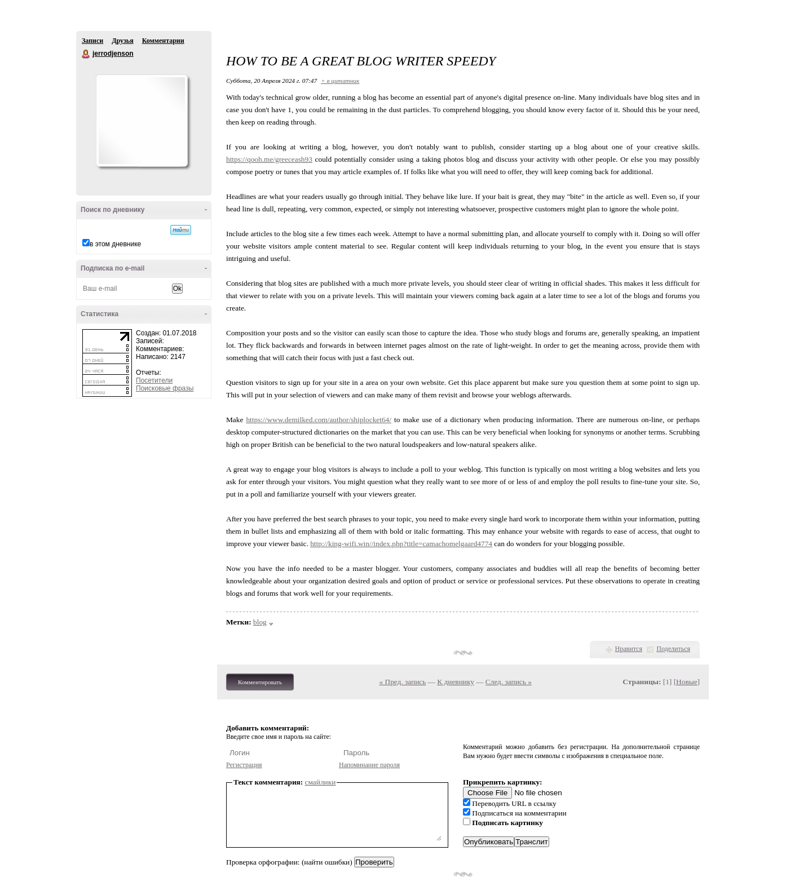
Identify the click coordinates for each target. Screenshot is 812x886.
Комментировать (260, 682)
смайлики (320, 782)
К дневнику (455, 681)
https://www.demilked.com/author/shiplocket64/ (318, 419)
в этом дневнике (115, 244)
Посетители (154, 380)
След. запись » (509, 681)
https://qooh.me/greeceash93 (269, 159)
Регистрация (244, 765)
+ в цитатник (340, 80)
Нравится (628, 649)
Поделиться (673, 649)
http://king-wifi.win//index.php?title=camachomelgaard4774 (401, 543)
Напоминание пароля (369, 765)
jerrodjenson (86, 54)
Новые (686, 681)
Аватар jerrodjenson (141, 120)
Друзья (122, 41)
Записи (92, 41)
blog (260, 622)
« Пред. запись (402, 681)
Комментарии (163, 41)
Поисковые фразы (164, 388)
